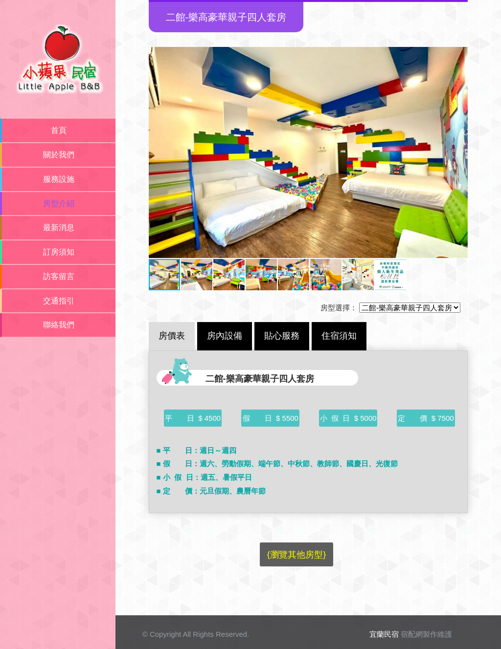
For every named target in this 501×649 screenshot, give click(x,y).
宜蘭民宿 (384, 634)
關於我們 (58, 155)
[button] (157, 152)
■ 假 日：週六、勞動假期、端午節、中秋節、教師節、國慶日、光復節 (277, 463)
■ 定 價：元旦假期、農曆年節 (211, 491)
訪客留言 (58, 276)
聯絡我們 (58, 325)
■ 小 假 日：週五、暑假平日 (204, 477)
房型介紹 (58, 203)
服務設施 (58, 179)
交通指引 (58, 301)
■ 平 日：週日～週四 (196, 450)
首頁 (59, 130)
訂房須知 (58, 252)
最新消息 (58, 227)
